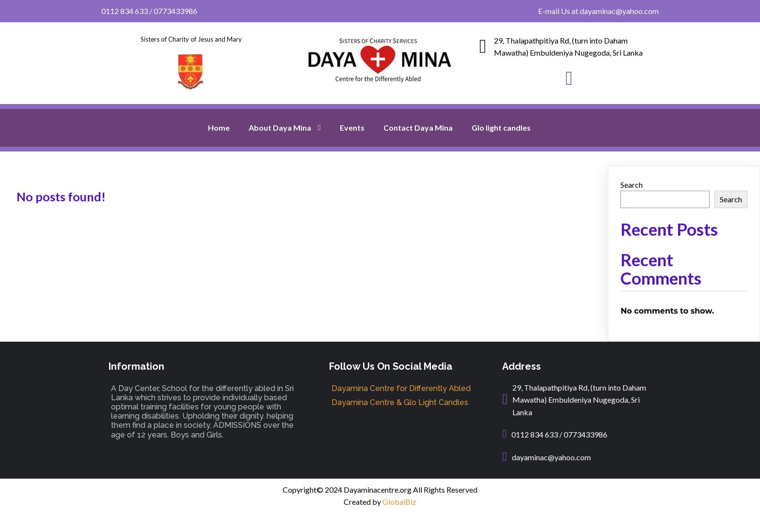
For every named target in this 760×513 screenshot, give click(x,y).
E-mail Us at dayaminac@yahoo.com (598, 10)
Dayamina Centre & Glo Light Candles (400, 402)
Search (631, 184)
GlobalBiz (399, 501)
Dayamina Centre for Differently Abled (401, 388)
